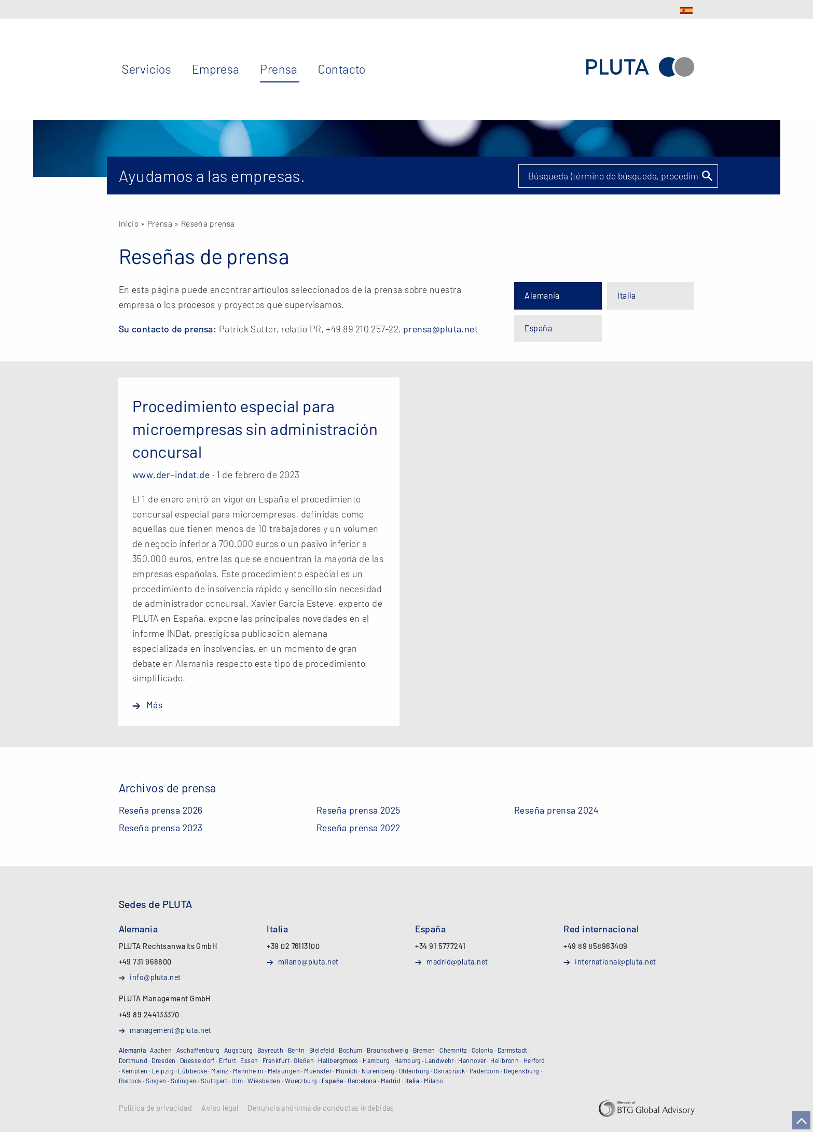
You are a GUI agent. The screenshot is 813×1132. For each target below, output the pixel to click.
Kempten (134, 1070)
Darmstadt (513, 1050)
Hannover (472, 1060)
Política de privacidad (155, 1108)
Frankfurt (276, 1060)
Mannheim (248, 1070)
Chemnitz (453, 1050)
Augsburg (238, 1050)
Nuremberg (378, 1070)
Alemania (542, 295)
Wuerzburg (301, 1080)
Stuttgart (214, 1080)
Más (154, 704)
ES (686, 10)
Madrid (391, 1080)
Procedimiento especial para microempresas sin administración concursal (255, 428)
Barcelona (362, 1080)
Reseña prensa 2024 (556, 810)
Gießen (304, 1060)
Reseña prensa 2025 (358, 810)
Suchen (706, 175)
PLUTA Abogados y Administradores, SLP (640, 67)
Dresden (163, 1060)
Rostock (130, 1080)
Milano (433, 1080)
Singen (156, 1080)
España (538, 328)
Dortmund (133, 1060)
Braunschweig (387, 1050)
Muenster (318, 1070)
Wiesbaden (263, 1080)
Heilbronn (504, 1060)
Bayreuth (270, 1050)
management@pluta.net (170, 1030)
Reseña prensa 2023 (161, 827)
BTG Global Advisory (647, 1108)
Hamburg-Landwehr (424, 1060)
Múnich (346, 1070)
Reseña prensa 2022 (358, 827)
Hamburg (376, 1060)
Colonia (482, 1050)
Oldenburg (414, 1070)
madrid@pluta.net (457, 961)
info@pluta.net (155, 977)
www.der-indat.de (171, 474)
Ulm (237, 1080)
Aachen (161, 1050)
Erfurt (227, 1060)
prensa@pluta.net (440, 328)
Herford (534, 1060)
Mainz (219, 1070)
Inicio (129, 223)
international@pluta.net (615, 961)
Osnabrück (449, 1070)
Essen (249, 1060)
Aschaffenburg (198, 1050)
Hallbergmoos (338, 1060)
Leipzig (163, 1070)
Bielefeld (322, 1050)
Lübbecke (192, 1070)
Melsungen (284, 1070)
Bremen (424, 1050)
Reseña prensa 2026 (161, 810)
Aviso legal (219, 1108)
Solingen (184, 1080)
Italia (626, 295)
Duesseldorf (197, 1060)
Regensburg (522, 1070)
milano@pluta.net (308, 961)
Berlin (296, 1050)
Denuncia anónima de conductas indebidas (320, 1108)
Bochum (351, 1050)
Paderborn (485, 1070)
